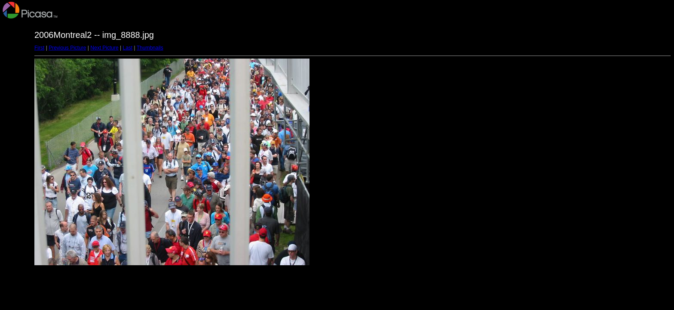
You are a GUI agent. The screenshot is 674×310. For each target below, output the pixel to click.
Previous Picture (67, 48)
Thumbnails (150, 48)
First (39, 48)
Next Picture (104, 48)
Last (127, 48)
